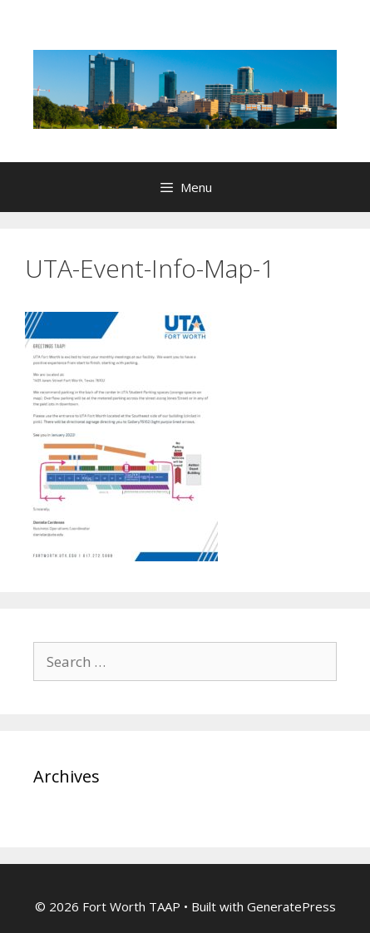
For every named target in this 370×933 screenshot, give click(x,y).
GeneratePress (291, 906)
